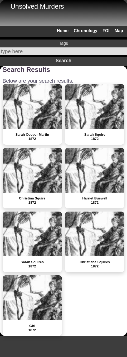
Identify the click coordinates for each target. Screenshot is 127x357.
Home (63, 30)
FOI (106, 30)
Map (119, 30)
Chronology (85, 30)
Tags (63, 43)
